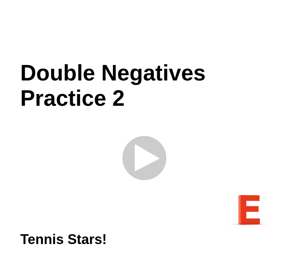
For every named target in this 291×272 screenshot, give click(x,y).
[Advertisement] (152, 30)
